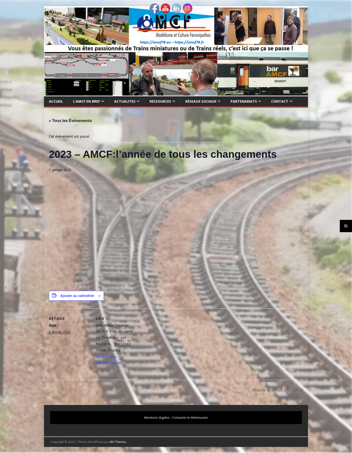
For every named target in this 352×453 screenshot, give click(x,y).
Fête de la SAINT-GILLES (275, 390)
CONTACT (279, 101)
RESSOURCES (160, 101)
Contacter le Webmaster (190, 417)
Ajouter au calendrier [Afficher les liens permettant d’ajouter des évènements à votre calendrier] (77, 296)
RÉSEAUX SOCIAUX (200, 101)
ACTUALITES (124, 101)
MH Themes (118, 442)
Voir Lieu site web (109, 363)
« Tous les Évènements (70, 121)
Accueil (56, 101)
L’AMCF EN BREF (86, 101)
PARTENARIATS (244, 101)
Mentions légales (157, 417)
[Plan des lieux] (168, 342)
